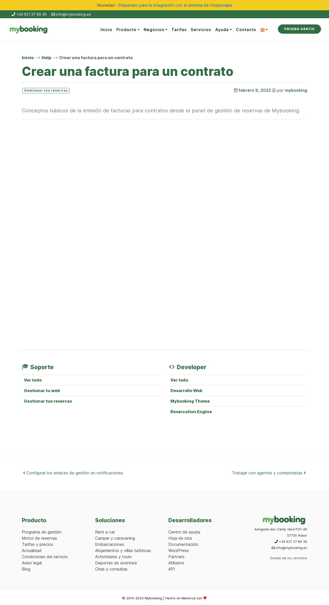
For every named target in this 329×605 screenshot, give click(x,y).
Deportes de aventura (116, 562)
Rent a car (105, 532)
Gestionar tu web (42, 390)
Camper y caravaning (115, 538)
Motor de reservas (39, 538)
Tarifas (179, 29)
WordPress (178, 550)
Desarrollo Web (186, 390)
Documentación (183, 544)
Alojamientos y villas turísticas (123, 550)
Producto (126, 29)
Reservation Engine (191, 411)
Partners (176, 556)
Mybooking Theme (190, 401)
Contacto (246, 29)
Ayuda (222, 29)
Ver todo (33, 380)
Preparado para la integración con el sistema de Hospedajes (175, 5)
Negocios (154, 29)
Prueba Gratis (299, 29)
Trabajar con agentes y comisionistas (269, 472)
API (171, 569)
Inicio (106, 29)
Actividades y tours (113, 556)
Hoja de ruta (180, 538)
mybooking (296, 90)
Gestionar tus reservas (48, 401)
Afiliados (176, 562)
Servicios (201, 29)
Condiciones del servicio (45, 556)
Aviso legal (32, 562)
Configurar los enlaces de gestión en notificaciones (73, 472)
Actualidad (32, 550)
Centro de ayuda (184, 532)
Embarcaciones (109, 544)
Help (46, 57)
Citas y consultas (111, 569)
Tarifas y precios (37, 544)
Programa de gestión (41, 532)
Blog (26, 569)
